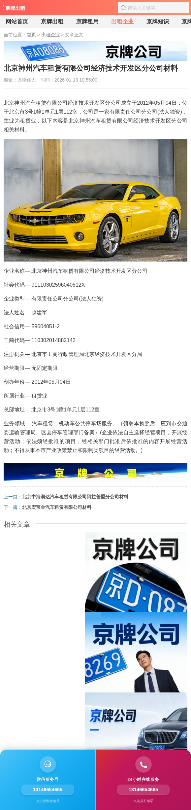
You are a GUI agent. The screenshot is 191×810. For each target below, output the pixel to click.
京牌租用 (87, 21)
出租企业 (122, 21)
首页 (31, 34)
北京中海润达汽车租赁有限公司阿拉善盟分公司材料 (75, 496)
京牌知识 (157, 21)
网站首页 (17, 21)
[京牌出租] (14, 10)
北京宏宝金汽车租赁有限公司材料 (56, 507)
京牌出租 (52, 21)
